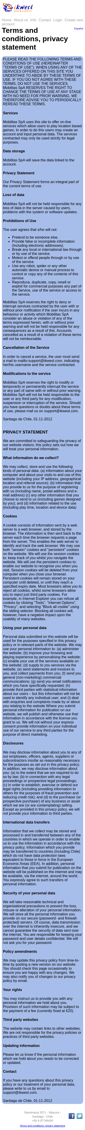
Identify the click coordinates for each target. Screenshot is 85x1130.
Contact (45, 20)
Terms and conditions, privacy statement (42, 1125)
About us (21, 20)
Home (7, 20)
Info (33, 20)
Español (78, 28)
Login (57, 20)
